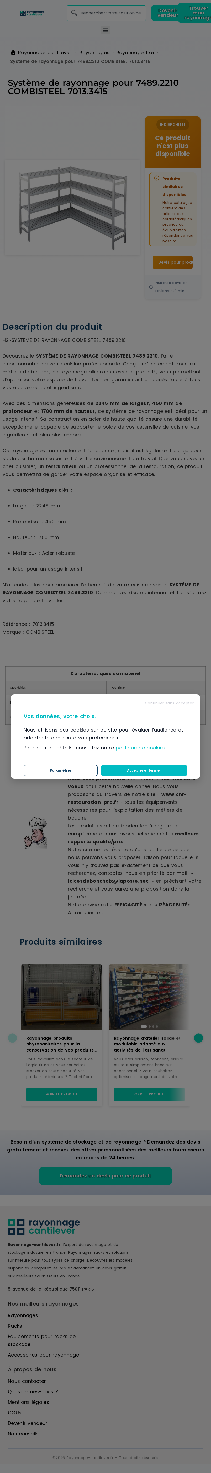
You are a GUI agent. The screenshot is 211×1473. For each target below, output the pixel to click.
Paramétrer (122, 770)
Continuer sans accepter (169, 703)
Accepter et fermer (164, 770)
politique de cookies (140, 747)
